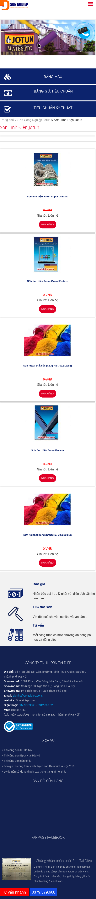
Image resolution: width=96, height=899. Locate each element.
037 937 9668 (27, 705)
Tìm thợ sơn (42, 607)
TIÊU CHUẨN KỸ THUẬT (53, 108)
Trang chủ (7, 120)
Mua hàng (47, 224)
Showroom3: (12, 690)
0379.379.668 (43, 892)
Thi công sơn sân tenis (17, 760)
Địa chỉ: (9, 671)
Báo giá (39, 584)
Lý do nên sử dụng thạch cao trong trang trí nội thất (35, 771)
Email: (8, 695)
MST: (7, 709)
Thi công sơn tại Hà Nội (18, 750)
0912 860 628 (46, 705)
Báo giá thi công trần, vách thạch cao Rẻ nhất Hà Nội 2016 (39, 766)
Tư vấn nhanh (14, 892)
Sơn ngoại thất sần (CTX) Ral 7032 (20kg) (47, 365)
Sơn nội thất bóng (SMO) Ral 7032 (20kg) (47, 534)
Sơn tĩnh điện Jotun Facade (47, 450)
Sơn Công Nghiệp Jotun (33, 120)
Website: (9, 700)
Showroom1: (12, 681)
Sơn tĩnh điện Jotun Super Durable (47, 196)
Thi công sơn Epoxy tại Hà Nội (22, 755)
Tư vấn (38, 625)
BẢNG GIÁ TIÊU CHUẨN (53, 91)
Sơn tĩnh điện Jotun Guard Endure (47, 281)
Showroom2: (12, 686)
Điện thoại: (11, 705)
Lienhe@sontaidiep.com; (28, 695)
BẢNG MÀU (53, 77)
